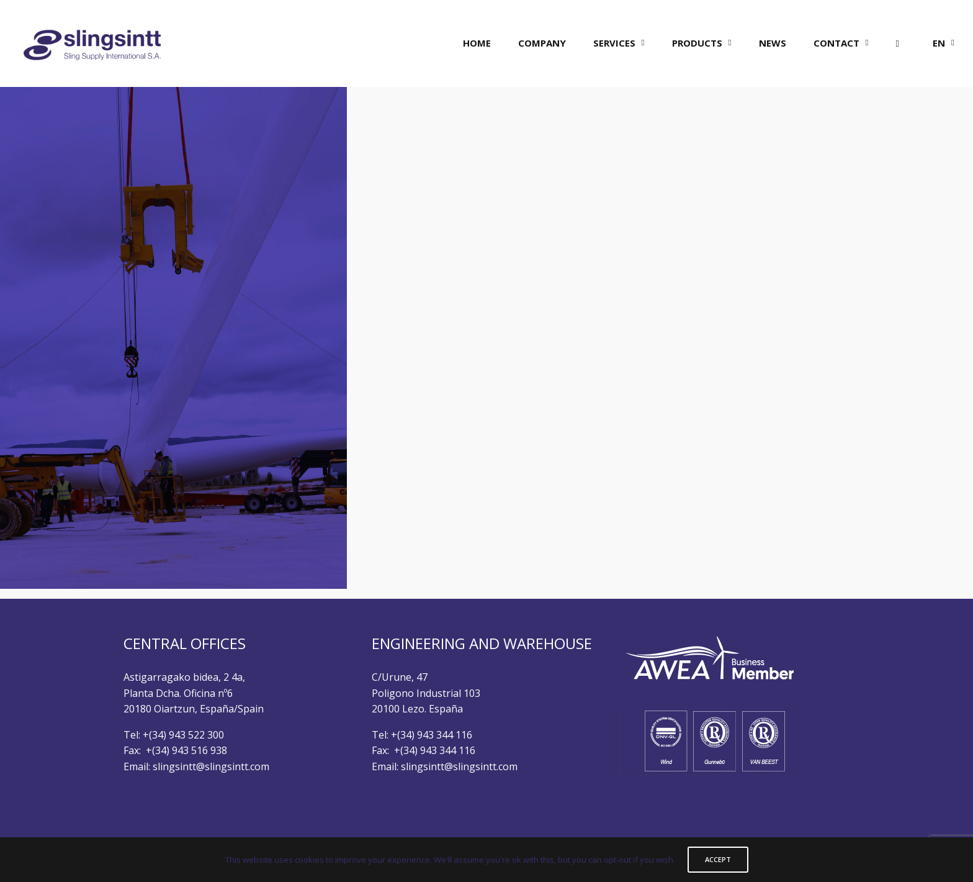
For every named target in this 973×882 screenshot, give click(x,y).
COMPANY (542, 43)
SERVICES (614, 43)
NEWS (772, 43)
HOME (477, 43)
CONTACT (836, 43)
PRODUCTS (697, 43)
